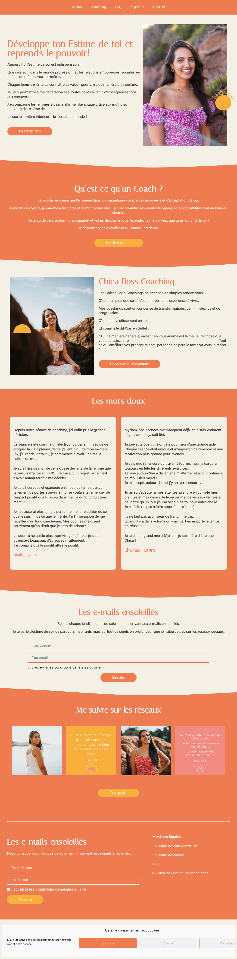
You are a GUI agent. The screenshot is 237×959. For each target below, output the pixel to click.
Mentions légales (166, 837)
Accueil (77, 7)
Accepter (108, 943)
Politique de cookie (168, 855)
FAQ (118, 7)
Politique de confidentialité (174, 846)
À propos (137, 7)
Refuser (168, 943)
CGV (156, 864)
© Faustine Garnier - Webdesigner (180, 873)
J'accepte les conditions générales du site (66, 667)
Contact (159, 7)
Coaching (99, 7)
